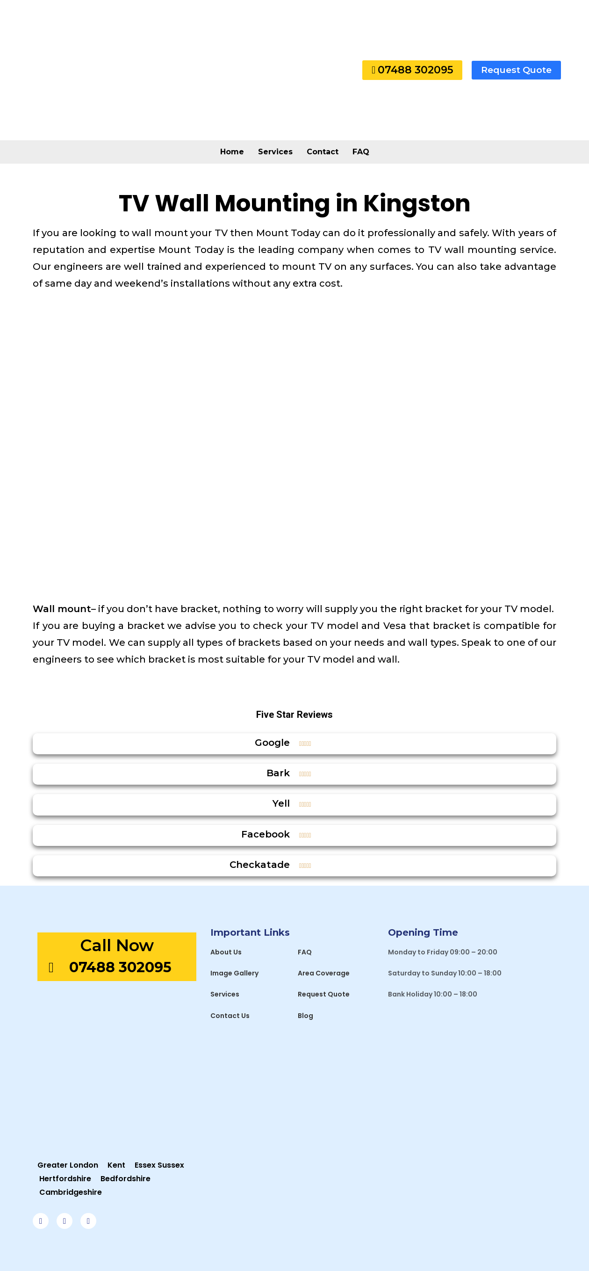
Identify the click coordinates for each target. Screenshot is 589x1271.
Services (275, 151)
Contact (322, 151)
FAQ (360, 151)
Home (232, 151)
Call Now (117, 945)
